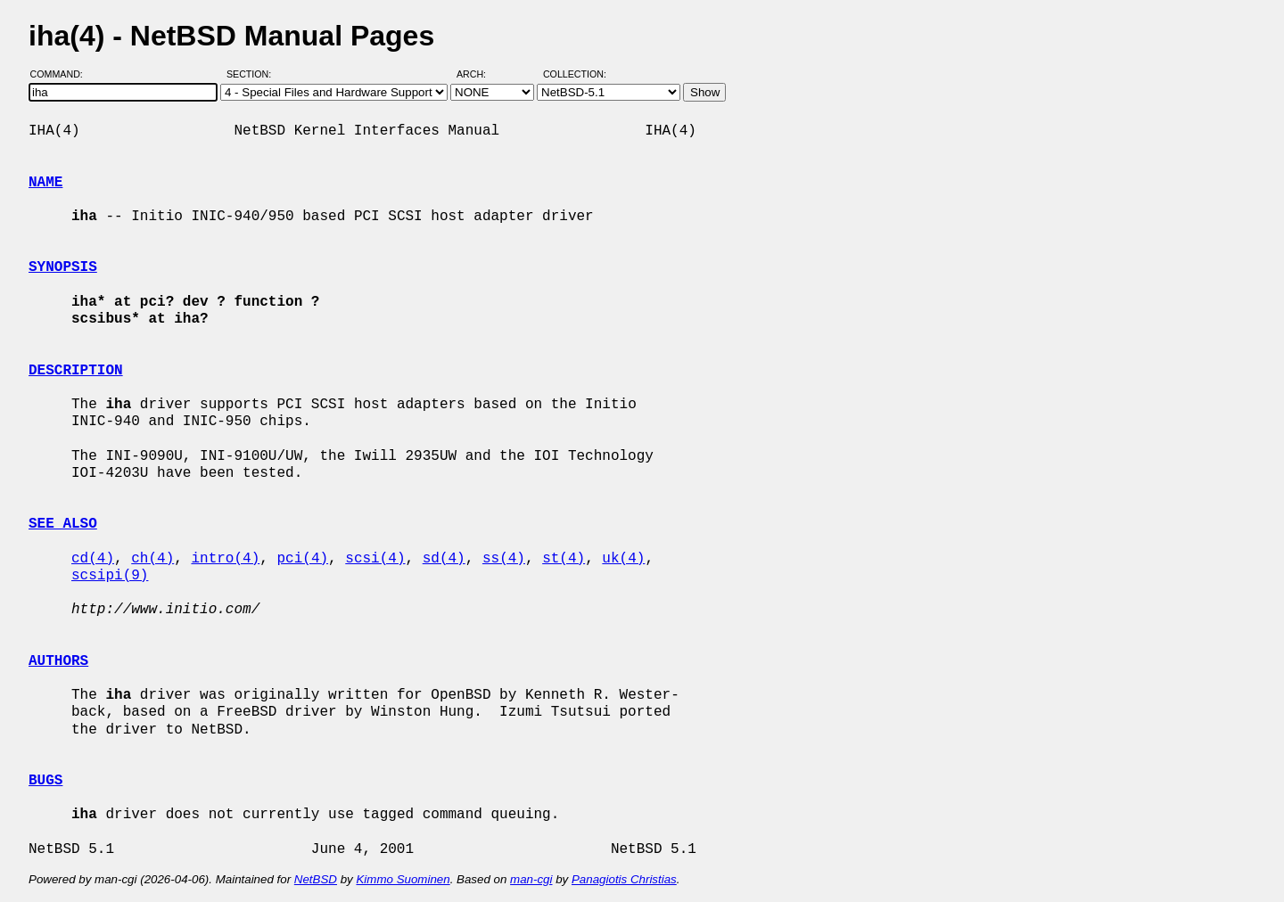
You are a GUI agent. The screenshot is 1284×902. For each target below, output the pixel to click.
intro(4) (225, 559)
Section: (252, 74)
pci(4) (302, 559)
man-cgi (531, 879)
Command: (62, 74)
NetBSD (315, 879)
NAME (45, 183)
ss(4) (503, 559)
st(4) (563, 559)
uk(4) (623, 559)
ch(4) (152, 559)
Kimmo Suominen (402, 879)
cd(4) (92, 559)
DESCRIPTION (76, 371)
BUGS (45, 781)
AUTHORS (58, 661)
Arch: (479, 74)
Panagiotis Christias (624, 879)
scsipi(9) (109, 576)
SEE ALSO (63, 524)
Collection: (574, 74)
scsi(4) (375, 559)
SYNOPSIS (63, 267)
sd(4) (444, 559)
